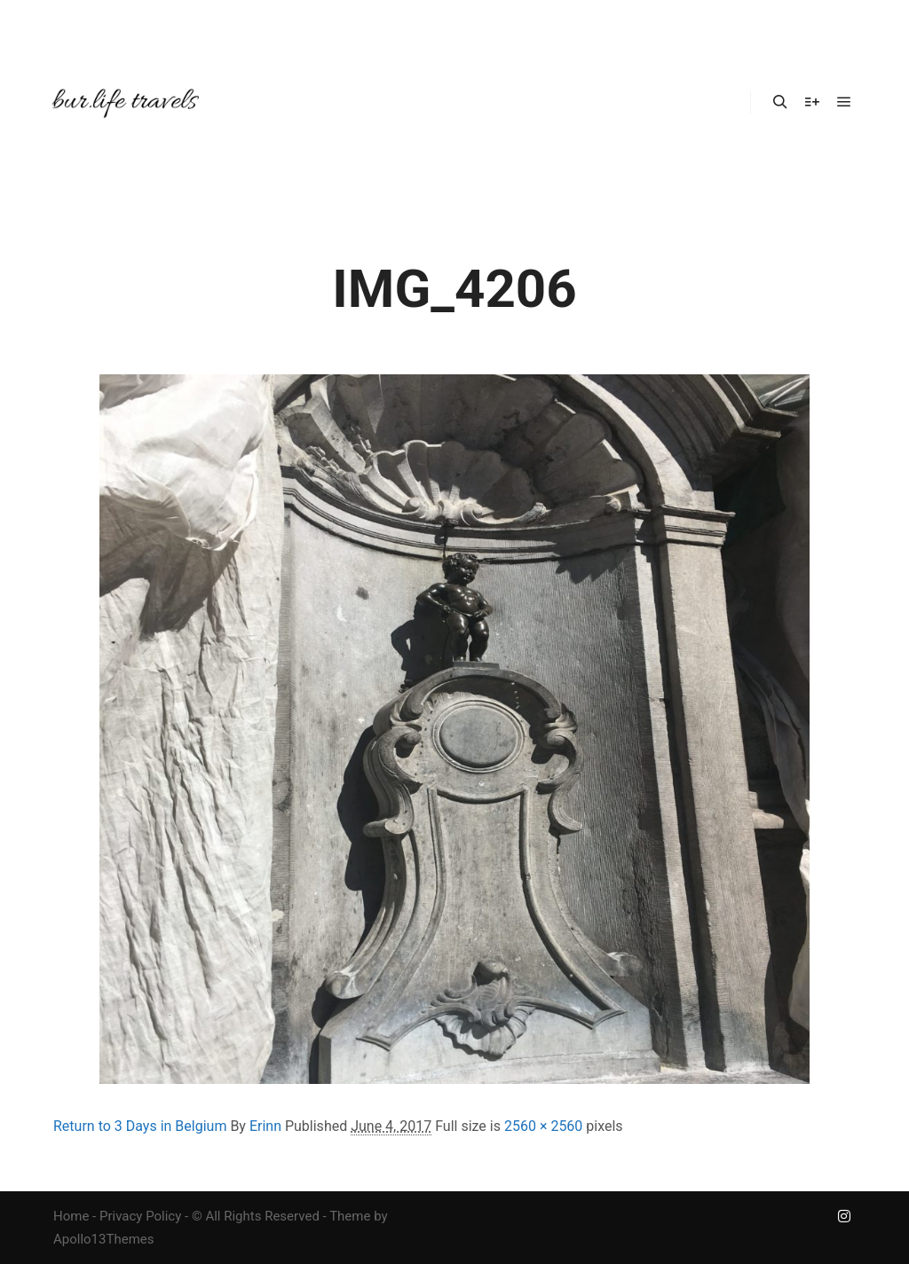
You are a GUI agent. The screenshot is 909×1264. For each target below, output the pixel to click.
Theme (349, 1216)
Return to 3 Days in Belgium (139, 1126)
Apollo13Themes (103, 1239)
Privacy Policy (140, 1216)
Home (71, 1216)
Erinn (265, 1126)
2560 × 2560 (543, 1126)
